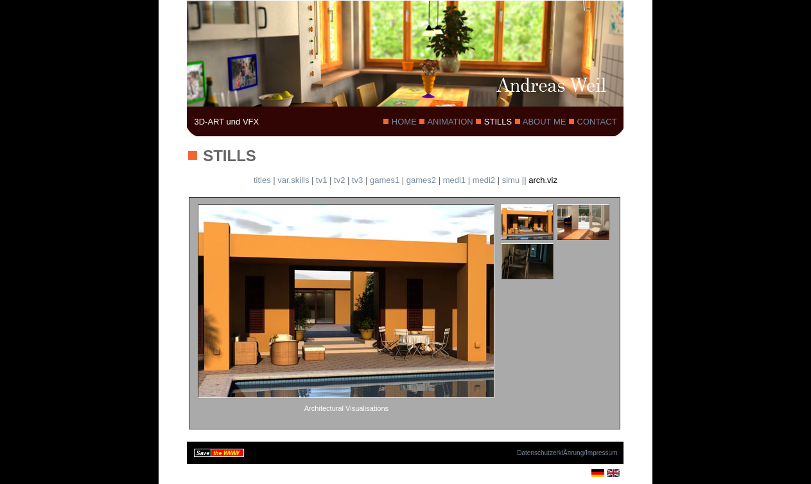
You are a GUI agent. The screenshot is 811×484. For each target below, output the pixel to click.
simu (510, 180)
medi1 (454, 180)
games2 (421, 180)
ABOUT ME (544, 121)
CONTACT (595, 121)
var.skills (293, 180)
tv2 (339, 180)
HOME (404, 121)
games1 (384, 180)
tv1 (321, 180)
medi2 (484, 180)
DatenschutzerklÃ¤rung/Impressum (567, 452)
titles (262, 180)
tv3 (357, 180)
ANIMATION (450, 121)
